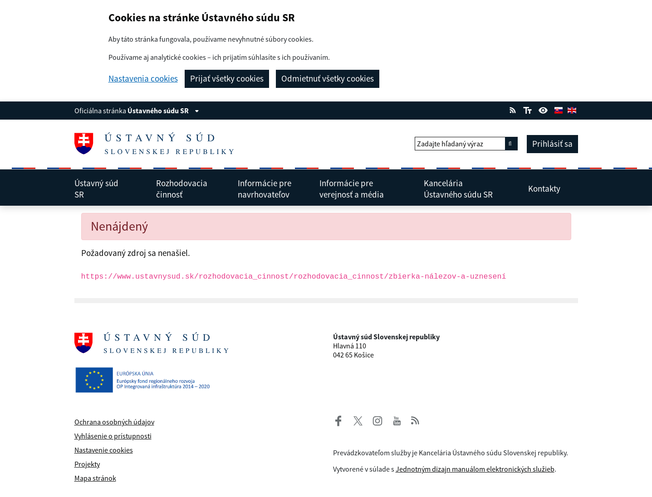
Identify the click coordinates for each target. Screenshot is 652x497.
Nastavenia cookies (143, 78)
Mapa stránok (95, 478)
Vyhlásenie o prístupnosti (113, 435)
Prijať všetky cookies (227, 78)
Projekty (87, 463)
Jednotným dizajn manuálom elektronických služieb (475, 468)
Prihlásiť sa (552, 143)
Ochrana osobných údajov (114, 421)
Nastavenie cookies (103, 449)
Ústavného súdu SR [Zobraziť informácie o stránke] (163, 110)
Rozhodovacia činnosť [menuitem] (189, 189)
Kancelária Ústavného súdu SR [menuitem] (468, 189)
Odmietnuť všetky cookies (327, 78)
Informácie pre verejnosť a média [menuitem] (363, 189)
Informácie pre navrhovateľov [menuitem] (271, 189)
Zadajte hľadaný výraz (450, 143)
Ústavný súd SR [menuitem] (107, 189)
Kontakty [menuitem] (550, 188)
